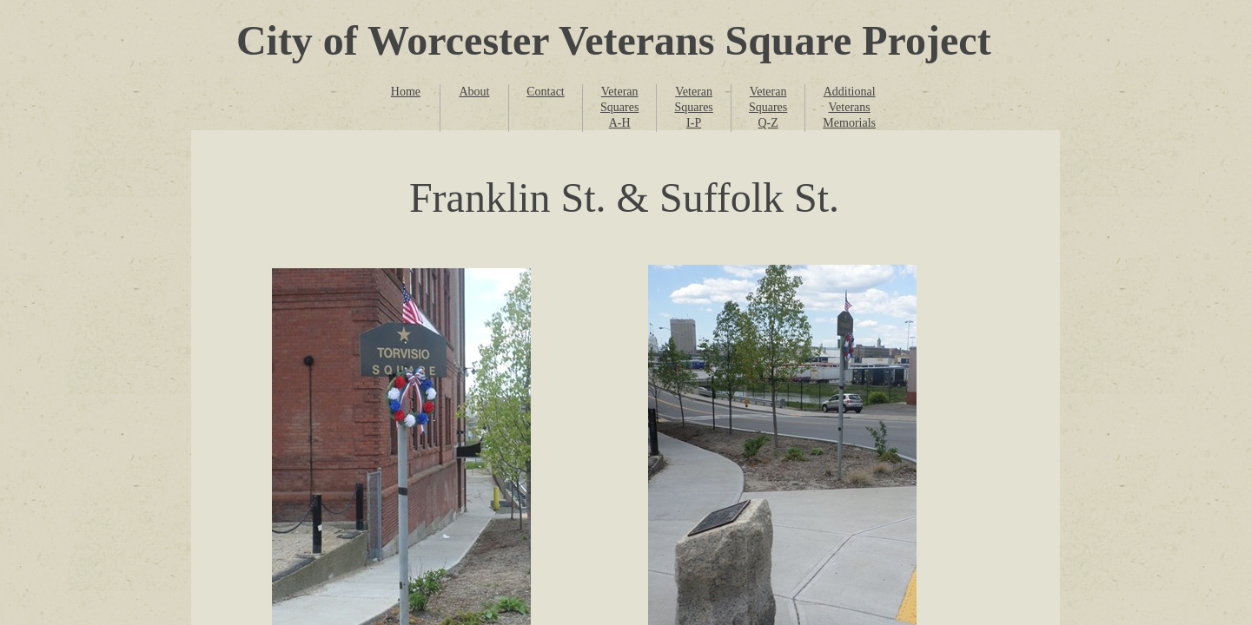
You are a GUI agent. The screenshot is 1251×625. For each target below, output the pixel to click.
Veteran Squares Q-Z (768, 107)
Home (405, 91)
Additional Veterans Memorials (849, 107)
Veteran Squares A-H (619, 107)
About (474, 91)
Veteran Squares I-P (693, 107)
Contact (545, 91)
